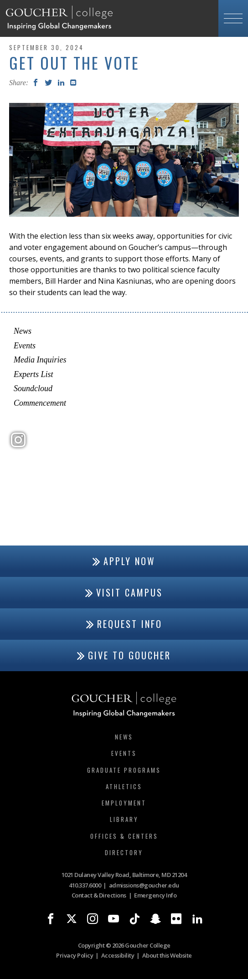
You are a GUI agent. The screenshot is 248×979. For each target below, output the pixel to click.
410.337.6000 (85, 885)
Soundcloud (33, 388)
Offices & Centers (124, 836)
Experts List (33, 374)
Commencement (40, 403)
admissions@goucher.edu (144, 885)
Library (124, 819)
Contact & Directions (99, 895)
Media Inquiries (40, 359)
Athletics (124, 786)
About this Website (167, 955)
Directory (124, 852)
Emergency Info (155, 895)
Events (25, 345)
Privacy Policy (74, 955)
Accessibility (117, 955)
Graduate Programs (124, 770)
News (22, 331)
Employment (124, 802)
